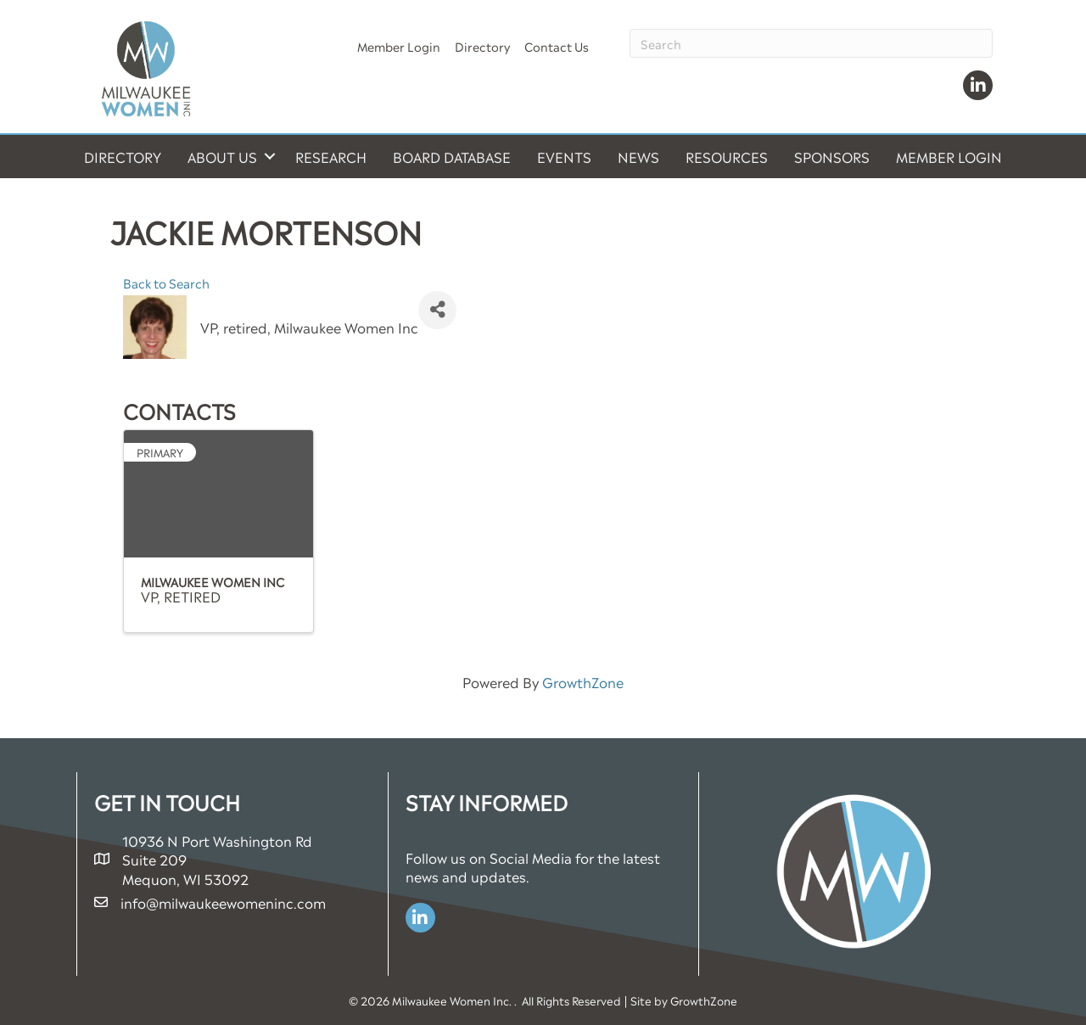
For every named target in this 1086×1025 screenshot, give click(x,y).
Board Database (452, 156)
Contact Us (556, 45)
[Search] (811, 43)
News (638, 156)
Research (331, 156)
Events (564, 156)
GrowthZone (583, 681)
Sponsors (832, 156)
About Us (222, 156)
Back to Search (166, 282)
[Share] (437, 310)
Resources (727, 156)
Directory (482, 45)
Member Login (398, 45)
